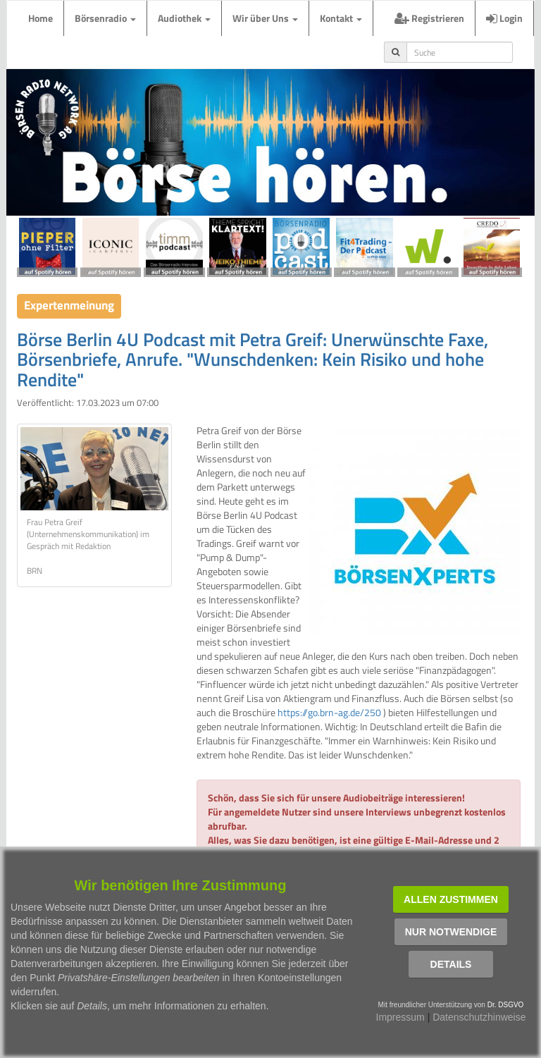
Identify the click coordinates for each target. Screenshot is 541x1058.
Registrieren (429, 18)
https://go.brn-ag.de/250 (329, 712)
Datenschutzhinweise (479, 1017)
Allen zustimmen (451, 899)
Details (451, 964)
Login (504, 18)
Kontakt (341, 18)
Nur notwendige (451, 931)
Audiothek (184, 18)
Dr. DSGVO (505, 1005)
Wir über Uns (265, 18)
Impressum (400, 1017)
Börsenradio (105, 18)
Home (40, 18)
